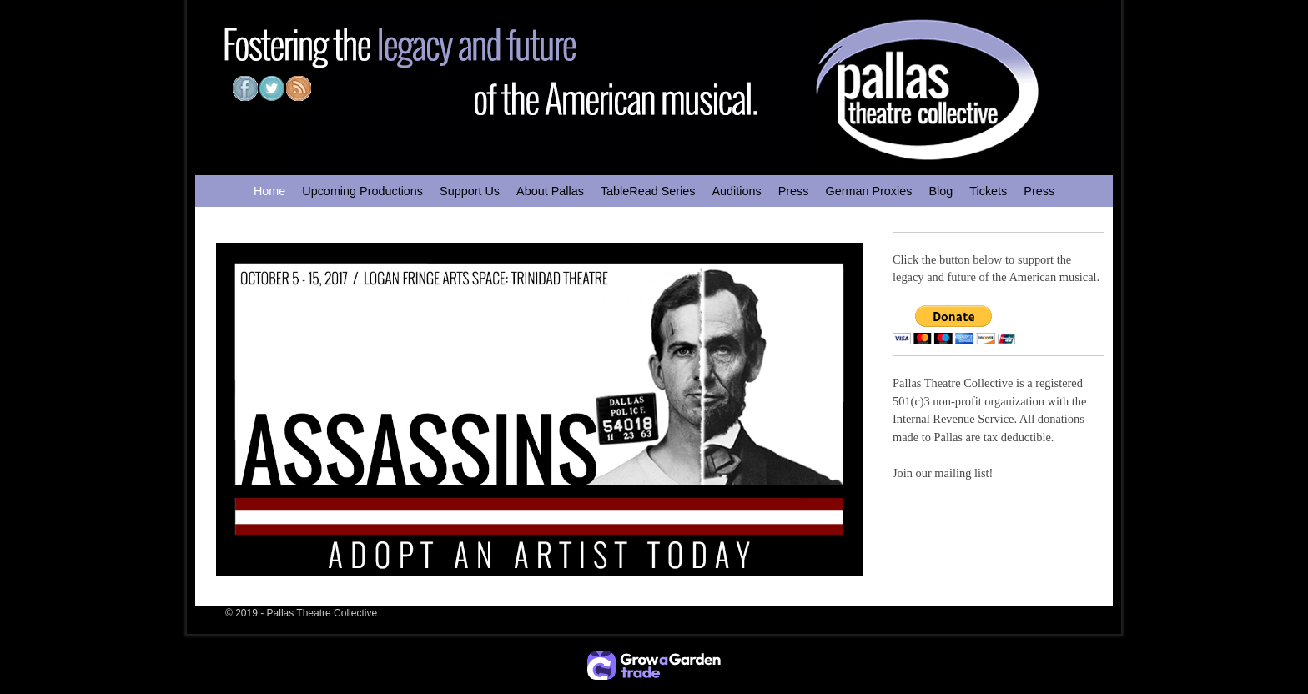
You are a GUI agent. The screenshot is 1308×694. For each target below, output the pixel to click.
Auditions (736, 191)
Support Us (470, 191)
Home (269, 191)
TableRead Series (648, 191)
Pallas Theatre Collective (322, 613)
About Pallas (550, 191)
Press (793, 191)
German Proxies (868, 191)
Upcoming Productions (362, 191)
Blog (940, 191)
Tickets (988, 191)
